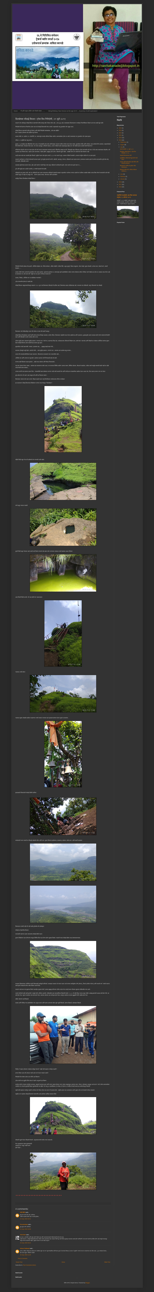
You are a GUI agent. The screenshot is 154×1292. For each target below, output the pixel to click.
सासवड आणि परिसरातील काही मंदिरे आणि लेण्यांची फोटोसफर (129, 162)
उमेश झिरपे (22, 1212)
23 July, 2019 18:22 (25, 1243)
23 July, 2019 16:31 (25, 1219)
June (121, 174)
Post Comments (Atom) (29, 1265)
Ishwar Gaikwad (25, 1248)
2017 (120, 184)
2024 (120, 128)
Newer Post (19, 1262)
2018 (120, 182)
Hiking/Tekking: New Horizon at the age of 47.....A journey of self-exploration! (72, 111)
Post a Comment (22, 1258)
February (123, 176)
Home (16, 111)
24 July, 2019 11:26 (25, 1255)
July (121, 147)
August (122, 144)
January (122, 179)
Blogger (88, 1283)
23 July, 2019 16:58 (25, 1229)
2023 (120, 130)
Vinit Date (23, 1234)
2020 (120, 137)
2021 (120, 135)
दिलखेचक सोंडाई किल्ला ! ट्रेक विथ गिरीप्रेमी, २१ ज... (128, 152)
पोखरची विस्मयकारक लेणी (125, 155)
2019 (120, 140)
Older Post (107, 1262)
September (123, 142)
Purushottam (24, 1224)
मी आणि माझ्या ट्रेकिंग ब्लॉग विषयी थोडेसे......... (33, 111)
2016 (120, 187)
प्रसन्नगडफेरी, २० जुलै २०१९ (126, 149)
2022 (120, 133)
